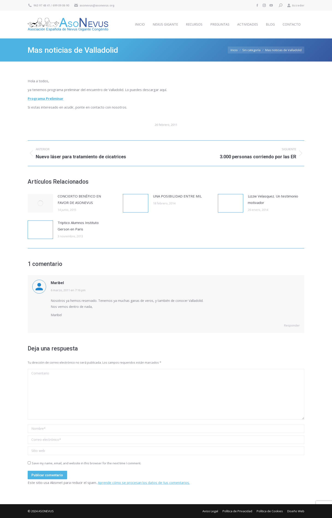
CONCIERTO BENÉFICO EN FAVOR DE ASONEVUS (79, 199)
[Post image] (40, 203)
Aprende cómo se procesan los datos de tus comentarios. (144, 482)
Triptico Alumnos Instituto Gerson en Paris (78, 225)
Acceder (295, 5)
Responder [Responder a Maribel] (292, 325)
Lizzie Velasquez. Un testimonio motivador (273, 199)
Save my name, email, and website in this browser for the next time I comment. (86, 463)
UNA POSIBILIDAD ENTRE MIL (177, 196)
